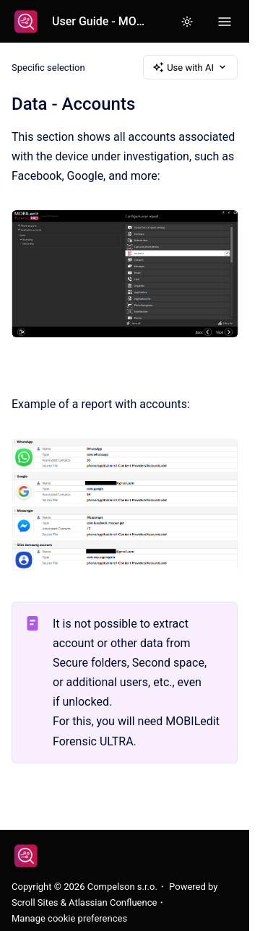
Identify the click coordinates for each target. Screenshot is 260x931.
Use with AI (190, 67)
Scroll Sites (35, 902)
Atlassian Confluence (113, 902)
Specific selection (48, 66)
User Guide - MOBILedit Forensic (101, 21)
